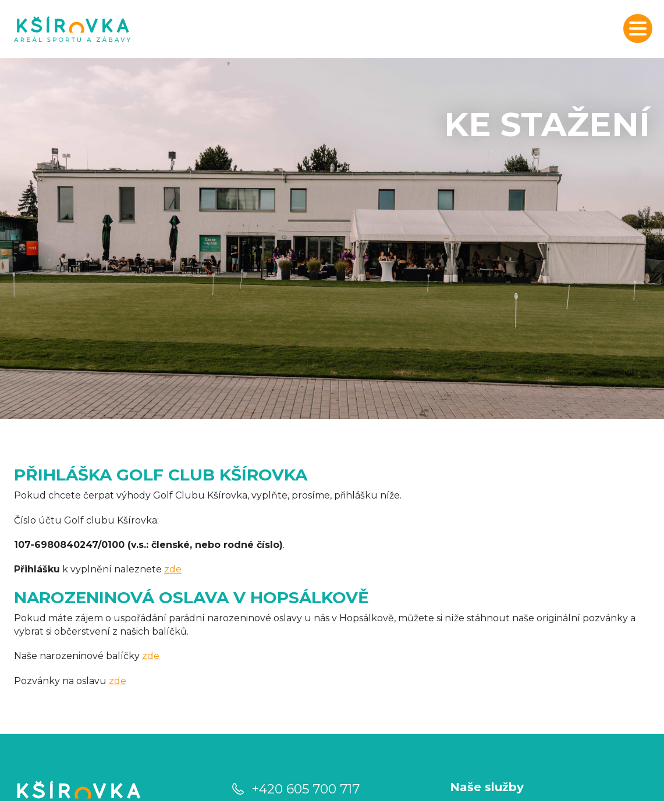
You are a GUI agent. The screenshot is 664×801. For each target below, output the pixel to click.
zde (173, 569)
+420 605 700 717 (305, 788)
